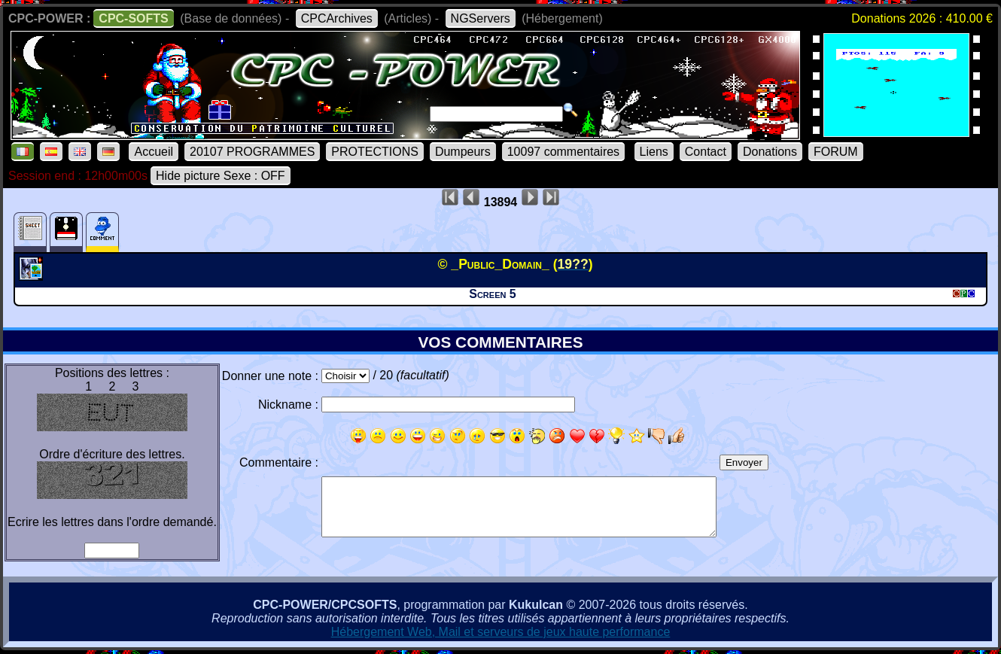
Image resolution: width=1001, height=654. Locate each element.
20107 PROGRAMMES (252, 151)
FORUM (836, 151)
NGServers (480, 18)
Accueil (153, 151)
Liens (654, 151)
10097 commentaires (563, 151)
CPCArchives (337, 18)
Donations (770, 151)
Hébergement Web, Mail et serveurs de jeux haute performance (501, 631)
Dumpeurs (463, 151)
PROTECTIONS (374, 151)
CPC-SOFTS (133, 18)
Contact (705, 151)
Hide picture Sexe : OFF (220, 175)
